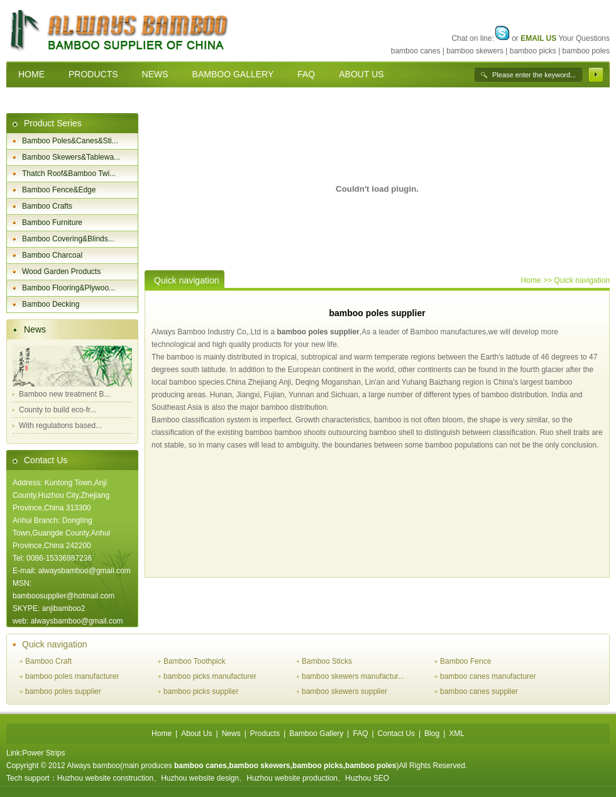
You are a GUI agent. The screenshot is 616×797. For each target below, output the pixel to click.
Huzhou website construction (105, 778)
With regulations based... (60, 425)
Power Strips (43, 753)
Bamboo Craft (48, 661)
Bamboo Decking (50, 304)
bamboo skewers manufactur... (353, 676)
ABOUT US (361, 74)
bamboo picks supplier (200, 691)
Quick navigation (54, 644)
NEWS (155, 74)
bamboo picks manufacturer (209, 676)
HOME (31, 74)
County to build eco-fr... (57, 409)
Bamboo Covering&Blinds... (68, 238)
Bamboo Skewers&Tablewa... (71, 157)
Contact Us (45, 460)
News (35, 329)
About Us (196, 733)
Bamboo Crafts (47, 206)
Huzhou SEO (367, 778)
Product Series (53, 123)
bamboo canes (416, 51)
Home (531, 280)
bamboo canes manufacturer (488, 676)
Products (265, 733)
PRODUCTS (93, 74)
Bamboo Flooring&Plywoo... (68, 287)
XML (457, 733)
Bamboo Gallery (316, 733)
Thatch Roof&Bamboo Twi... (69, 173)
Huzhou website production (292, 778)
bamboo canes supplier (479, 691)
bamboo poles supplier (318, 331)
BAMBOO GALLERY (233, 74)
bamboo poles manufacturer (72, 676)
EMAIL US (538, 38)
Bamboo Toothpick (194, 661)
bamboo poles (586, 51)
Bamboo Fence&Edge (59, 189)
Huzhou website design (200, 778)
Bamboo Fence (465, 661)
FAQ (306, 74)
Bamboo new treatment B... (64, 394)
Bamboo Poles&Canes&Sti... (70, 140)
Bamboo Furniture (52, 222)
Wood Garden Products (61, 271)
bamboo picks (533, 51)
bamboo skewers (474, 51)
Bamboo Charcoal (52, 255)
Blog (431, 733)
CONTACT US (46, 100)
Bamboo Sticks (327, 661)
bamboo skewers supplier (344, 691)
